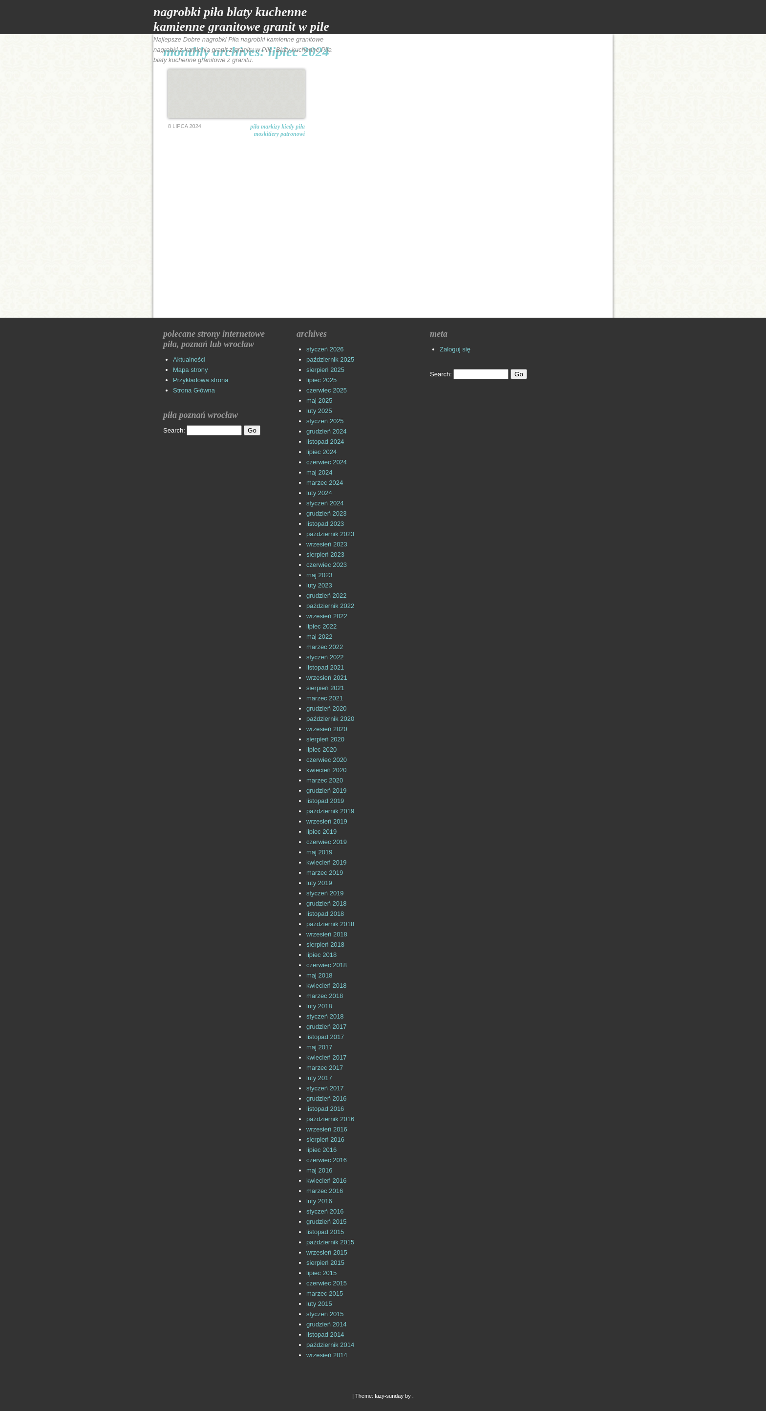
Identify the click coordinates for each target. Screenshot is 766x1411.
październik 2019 (330, 811)
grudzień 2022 (326, 595)
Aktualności (189, 359)
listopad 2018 (325, 913)
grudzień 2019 (326, 790)
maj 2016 (319, 1170)
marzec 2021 (324, 698)
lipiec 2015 (321, 1273)
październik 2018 (330, 924)
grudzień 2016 (326, 1098)
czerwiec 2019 (326, 842)
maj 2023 (319, 575)
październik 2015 (330, 1242)
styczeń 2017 (325, 1088)
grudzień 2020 (326, 708)
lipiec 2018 (321, 954)
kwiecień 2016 (326, 1180)
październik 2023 (330, 534)
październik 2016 (330, 1119)
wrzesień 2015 (326, 1252)
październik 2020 (330, 718)
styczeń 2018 (325, 1016)
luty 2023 (319, 585)
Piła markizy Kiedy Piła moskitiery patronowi (277, 130)
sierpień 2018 (325, 944)
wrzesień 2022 (326, 616)
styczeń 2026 (325, 349)
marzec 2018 (324, 995)
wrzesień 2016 (326, 1129)
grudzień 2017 (326, 1026)
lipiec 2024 (321, 452)
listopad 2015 (325, 1232)
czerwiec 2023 (326, 564)
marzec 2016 (324, 1190)
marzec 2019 (324, 872)
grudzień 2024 (326, 431)
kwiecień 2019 (326, 862)
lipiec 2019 (321, 831)
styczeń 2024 (325, 503)
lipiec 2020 (321, 749)
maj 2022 (319, 636)
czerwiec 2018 (326, 965)
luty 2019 (319, 883)
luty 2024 (319, 493)
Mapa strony (190, 369)
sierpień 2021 (325, 688)
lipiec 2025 (321, 380)
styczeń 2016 (325, 1211)
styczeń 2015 (325, 1314)
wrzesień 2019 (326, 821)
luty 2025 (319, 410)
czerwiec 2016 (326, 1160)
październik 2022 (330, 605)
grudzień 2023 (326, 513)
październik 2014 (330, 1344)
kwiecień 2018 (326, 985)
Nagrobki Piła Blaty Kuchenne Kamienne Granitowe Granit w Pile (241, 19)
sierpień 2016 (325, 1139)
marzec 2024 (324, 482)
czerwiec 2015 (326, 1283)
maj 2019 (319, 852)
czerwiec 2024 (326, 462)
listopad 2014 (325, 1334)
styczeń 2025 (325, 421)
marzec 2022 (324, 647)
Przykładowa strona (200, 380)
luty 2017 (319, 1078)
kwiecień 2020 (326, 770)
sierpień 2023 (325, 554)
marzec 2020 (324, 780)
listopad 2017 (325, 1037)
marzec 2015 (324, 1293)
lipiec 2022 (321, 626)
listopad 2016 (325, 1108)
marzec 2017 (324, 1067)
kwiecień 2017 (326, 1057)
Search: (174, 430)
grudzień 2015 (326, 1221)
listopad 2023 (325, 523)
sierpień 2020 (325, 739)
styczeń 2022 (325, 657)
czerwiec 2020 (326, 759)
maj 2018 (319, 975)
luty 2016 (319, 1201)
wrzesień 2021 (326, 677)
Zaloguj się (455, 349)
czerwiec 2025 (326, 390)
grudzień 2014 (326, 1324)
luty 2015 (319, 1303)
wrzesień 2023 (326, 544)
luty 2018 (319, 1006)
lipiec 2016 (321, 1149)
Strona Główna (194, 390)
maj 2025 (319, 400)
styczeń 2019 (325, 893)
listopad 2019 (325, 800)
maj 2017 (319, 1047)
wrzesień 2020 (326, 729)
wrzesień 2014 (326, 1355)
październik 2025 (330, 359)
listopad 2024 (325, 441)
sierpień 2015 (325, 1262)
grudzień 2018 (326, 903)
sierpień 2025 (325, 369)
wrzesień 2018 (326, 934)
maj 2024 (319, 472)
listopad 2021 (325, 667)
